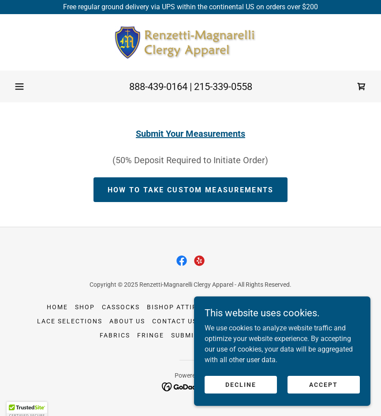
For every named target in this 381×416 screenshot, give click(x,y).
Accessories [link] (309, 307)
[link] (190, 42)
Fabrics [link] (115, 335)
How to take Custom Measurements (191, 190)
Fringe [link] (150, 335)
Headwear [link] (228, 307)
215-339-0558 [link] (223, 86)
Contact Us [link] (174, 321)
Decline (240, 402)
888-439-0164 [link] (158, 86)
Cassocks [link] (121, 307)
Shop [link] (85, 307)
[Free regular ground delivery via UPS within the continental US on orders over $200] (190, 7)
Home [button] (57, 307)
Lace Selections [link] (69, 321)
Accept (323, 402)
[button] (19, 86)
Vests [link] (266, 307)
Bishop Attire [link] (174, 307)
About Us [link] (127, 321)
